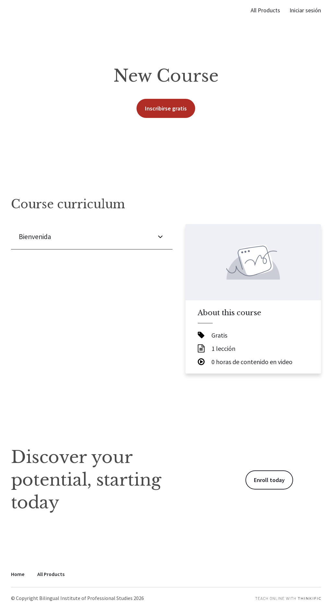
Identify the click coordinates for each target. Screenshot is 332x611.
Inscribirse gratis (166, 108)
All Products (265, 10)
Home (17, 574)
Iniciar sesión (305, 10)
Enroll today (269, 480)
